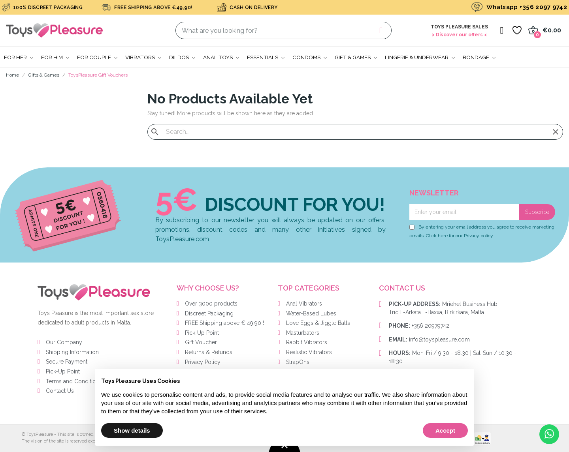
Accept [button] (445, 430)
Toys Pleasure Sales (459, 27)
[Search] (355, 132)
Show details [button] (132, 430)
